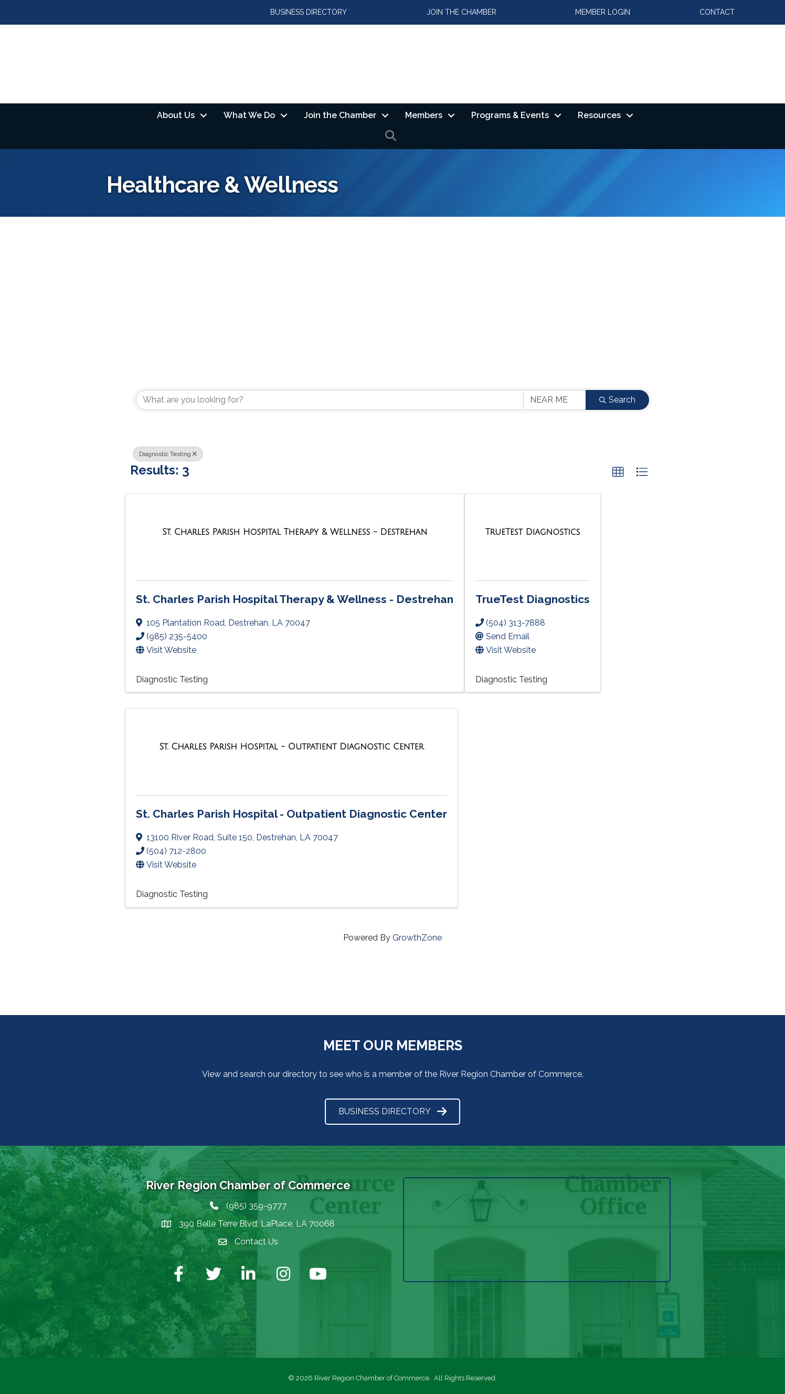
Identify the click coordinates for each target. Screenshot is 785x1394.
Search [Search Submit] (617, 400)
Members (423, 115)
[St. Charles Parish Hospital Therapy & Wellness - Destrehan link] (294, 532)
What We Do (249, 115)
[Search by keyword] (330, 400)
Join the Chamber (340, 115)
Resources (599, 115)
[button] (618, 472)
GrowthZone (417, 938)
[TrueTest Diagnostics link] (532, 532)
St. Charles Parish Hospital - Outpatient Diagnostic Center (291, 814)
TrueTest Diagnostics (532, 599)
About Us (176, 115)
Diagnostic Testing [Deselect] (168, 454)
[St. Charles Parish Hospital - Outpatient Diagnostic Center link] (291, 747)
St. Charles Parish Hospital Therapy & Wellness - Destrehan (294, 599)
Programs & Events (510, 115)
